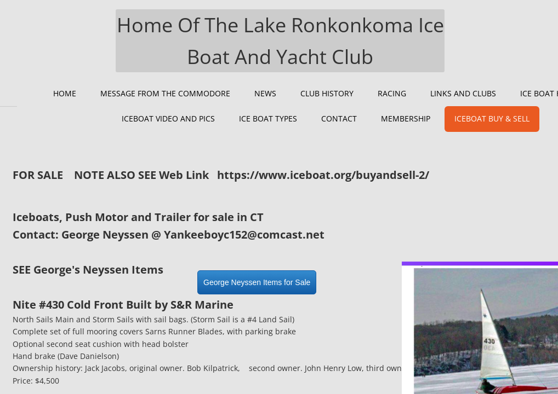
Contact (339, 118)
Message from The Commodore (165, 93)
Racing (392, 93)
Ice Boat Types (268, 118)
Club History (327, 93)
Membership (405, 118)
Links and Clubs (463, 93)
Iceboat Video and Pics (168, 118)
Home (64, 93)
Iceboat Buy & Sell (491, 118)
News (265, 93)
